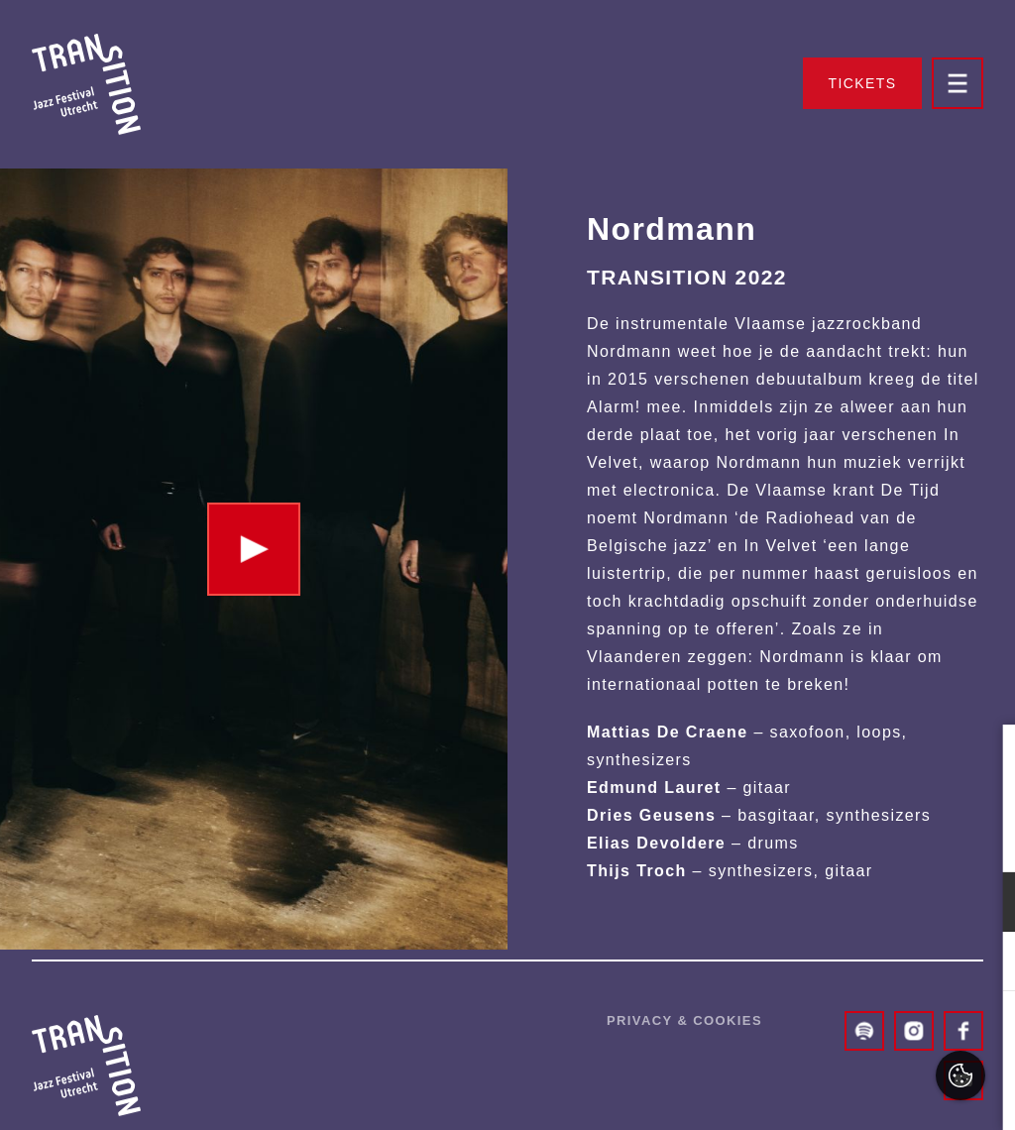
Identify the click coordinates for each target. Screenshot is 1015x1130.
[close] (984, 760)
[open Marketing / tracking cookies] (983, 963)
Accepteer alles (847, 1035)
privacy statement (771, 837)
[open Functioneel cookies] (983, 904)
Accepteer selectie (846, 1092)
